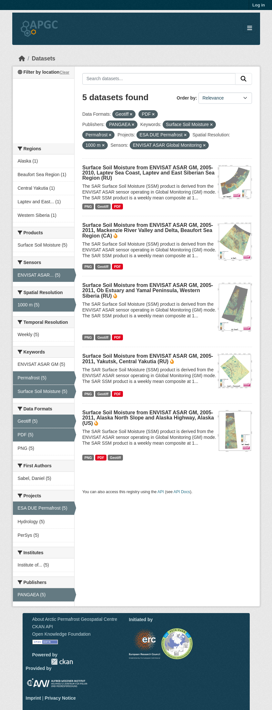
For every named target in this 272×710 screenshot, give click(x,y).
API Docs (182, 492)
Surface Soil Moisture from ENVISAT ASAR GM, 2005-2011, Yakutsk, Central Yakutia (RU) (147, 358)
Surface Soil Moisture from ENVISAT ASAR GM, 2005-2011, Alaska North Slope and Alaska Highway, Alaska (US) (148, 418)
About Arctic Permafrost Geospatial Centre (74, 619)
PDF (117, 206)
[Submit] (243, 79)
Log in (258, 5)
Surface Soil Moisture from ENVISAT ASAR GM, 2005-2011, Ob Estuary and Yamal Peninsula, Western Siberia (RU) (147, 290)
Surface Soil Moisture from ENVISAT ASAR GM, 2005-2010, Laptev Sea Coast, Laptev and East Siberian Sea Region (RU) (148, 173)
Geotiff (102, 206)
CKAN (62, 661)
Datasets (43, 58)
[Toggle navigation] (249, 28)
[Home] (22, 58)
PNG (88, 206)
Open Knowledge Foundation (61, 634)
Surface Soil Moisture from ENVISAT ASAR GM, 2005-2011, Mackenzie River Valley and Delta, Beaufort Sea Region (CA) (147, 230)
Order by (186, 98)
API (160, 492)
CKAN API (42, 626)
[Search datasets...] (159, 79)
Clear (64, 72)
